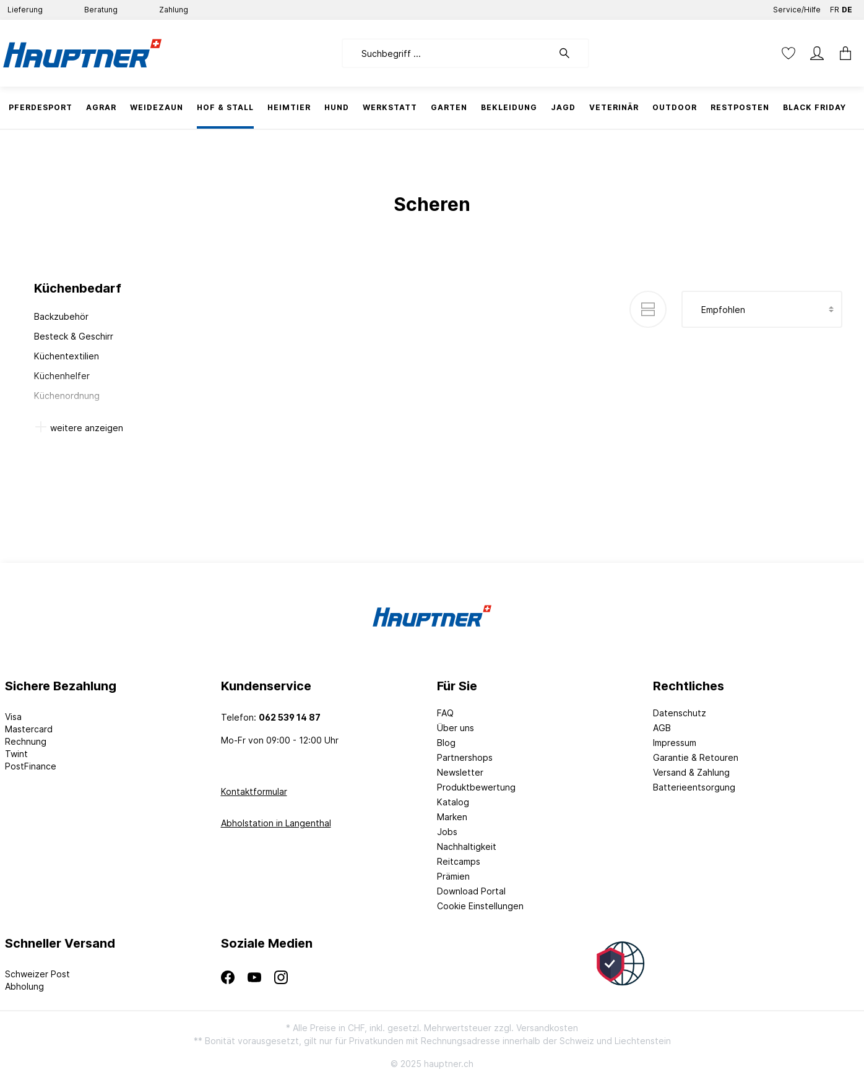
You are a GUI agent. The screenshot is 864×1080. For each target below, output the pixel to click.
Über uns (455, 727)
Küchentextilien (66, 356)
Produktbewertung (476, 787)
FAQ (445, 713)
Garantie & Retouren (695, 757)
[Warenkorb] (845, 53)
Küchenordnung (67, 395)
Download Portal (471, 891)
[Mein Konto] (817, 53)
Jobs (447, 831)
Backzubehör (61, 316)
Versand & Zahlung (691, 772)
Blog (446, 742)
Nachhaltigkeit (466, 846)
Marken (452, 817)
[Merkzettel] (788, 53)
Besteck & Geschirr (73, 336)
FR (834, 7)
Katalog (453, 802)
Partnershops (465, 757)
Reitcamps (458, 861)
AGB (662, 727)
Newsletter (460, 772)
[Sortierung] (761, 309)
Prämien (453, 876)
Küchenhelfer (62, 376)
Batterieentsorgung (694, 787)
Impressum (674, 742)
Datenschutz (679, 713)
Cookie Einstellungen (480, 906)
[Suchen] (570, 53)
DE (847, 7)
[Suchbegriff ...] (447, 53)
